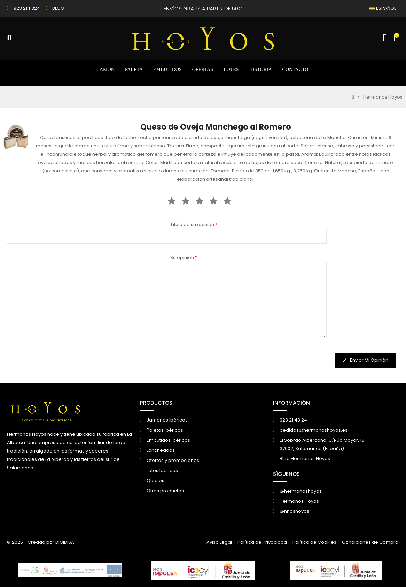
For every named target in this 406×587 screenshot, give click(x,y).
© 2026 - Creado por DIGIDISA (40, 542)
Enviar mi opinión (365, 360)
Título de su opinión (193, 224)
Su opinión (183, 257)
